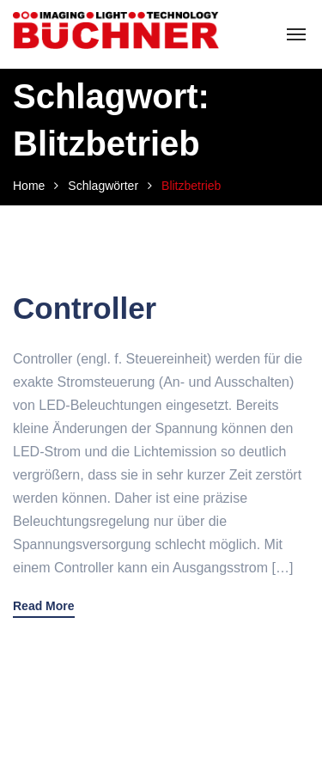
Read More (44, 606)
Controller (84, 308)
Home (29, 186)
